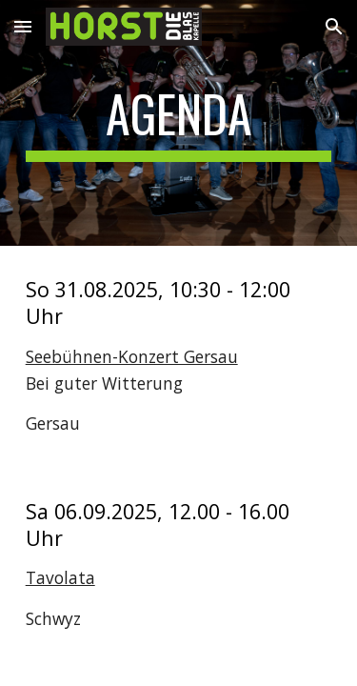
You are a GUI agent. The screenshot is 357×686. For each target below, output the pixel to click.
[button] (23, 26)
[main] (179, 123)
